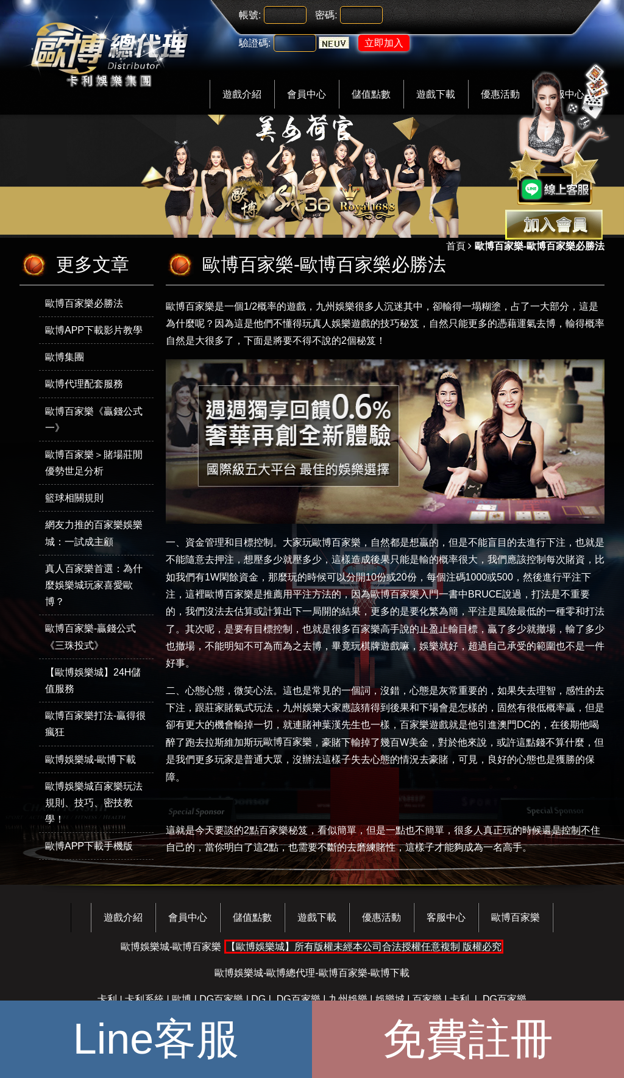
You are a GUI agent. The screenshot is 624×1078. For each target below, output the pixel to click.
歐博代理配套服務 (84, 384)
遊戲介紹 (241, 94)
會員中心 (306, 94)
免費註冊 (468, 1039)
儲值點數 (371, 94)
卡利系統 (144, 999)
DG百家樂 (221, 999)
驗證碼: (255, 43)
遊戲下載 (435, 94)
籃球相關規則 (74, 498)
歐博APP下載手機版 (89, 846)
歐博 (181, 999)
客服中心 (446, 917)
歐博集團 (64, 357)
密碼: (326, 15)
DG (258, 999)
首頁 (456, 246)
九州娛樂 (335, 306)
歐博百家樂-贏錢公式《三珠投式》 (90, 636)
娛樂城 (390, 999)
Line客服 (156, 1039)
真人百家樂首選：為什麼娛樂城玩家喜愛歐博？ (94, 585)
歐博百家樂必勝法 (84, 303)
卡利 (107, 999)
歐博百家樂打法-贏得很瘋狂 (95, 723)
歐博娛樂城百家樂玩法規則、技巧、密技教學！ (94, 802)
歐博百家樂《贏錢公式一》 (94, 419)
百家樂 (427, 999)
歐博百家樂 (336, 542)
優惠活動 (381, 917)
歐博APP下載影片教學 (94, 330)
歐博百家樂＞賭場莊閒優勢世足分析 (94, 462)
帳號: (250, 15)
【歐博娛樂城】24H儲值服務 (93, 680)
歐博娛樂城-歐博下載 (90, 759)
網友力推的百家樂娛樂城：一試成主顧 (94, 532)
